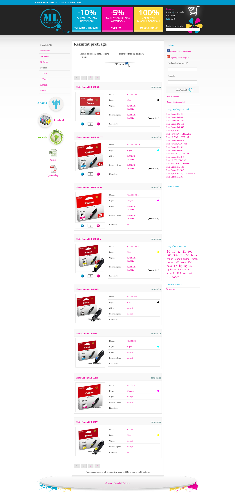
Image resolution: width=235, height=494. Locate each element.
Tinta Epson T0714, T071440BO (180, 173)
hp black (171, 269)
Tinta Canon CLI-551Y (87, 422)
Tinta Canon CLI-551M (87, 378)
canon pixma (182, 258)
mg (179, 273)
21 (184, 251)
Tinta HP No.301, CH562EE (178, 134)
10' (174, 251)
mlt (185, 273)
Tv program (171, 289)
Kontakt (44, 85)
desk (169, 265)
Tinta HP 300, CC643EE (176, 143)
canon (170, 258)
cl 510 (171, 262)
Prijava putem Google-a (178, 57)
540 (175, 255)
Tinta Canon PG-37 (174, 150)
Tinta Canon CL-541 (175, 167)
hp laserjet (183, 269)
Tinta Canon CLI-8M (175, 176)
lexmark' (171, 273)
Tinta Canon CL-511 (175, 147)
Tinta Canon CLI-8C (175, 170)
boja (194, 255)
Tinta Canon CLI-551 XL (88, 87)
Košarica (170, 9)
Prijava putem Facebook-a (179, 51)
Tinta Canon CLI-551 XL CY (89, 137)
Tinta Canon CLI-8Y (175, 157)
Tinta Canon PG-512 (175, 140)
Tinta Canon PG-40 (174, 117)
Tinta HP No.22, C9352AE (177, 153)
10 (168, 251)
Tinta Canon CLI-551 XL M (89, 187)
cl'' (177, 262)
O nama (108, 483)
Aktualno (44, 56)
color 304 (186, 262)
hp (175, 265)
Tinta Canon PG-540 (175, 120)
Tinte (45, 73)
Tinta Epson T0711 (174, 130)
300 (190, 251)
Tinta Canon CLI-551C (87, 333)
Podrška (44, 90)
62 (181, 255)
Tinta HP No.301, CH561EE (178, 163)
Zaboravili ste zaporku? (176, 102)
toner (175, 277)
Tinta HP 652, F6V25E (176, 160)
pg (168, 277)
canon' (194, 259)
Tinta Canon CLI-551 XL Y (88, 239)
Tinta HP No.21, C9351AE (177, 137)
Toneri (45, 79)
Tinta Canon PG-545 (175, 127)
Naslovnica (45, 50)
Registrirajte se (173, 96)
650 (187, 255)
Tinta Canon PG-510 (175, 124)
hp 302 (188, 265)
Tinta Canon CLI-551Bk (87, 289)
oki (191, 273)
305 (169, 255)
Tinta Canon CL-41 (174, 114)
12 (179, 251)
